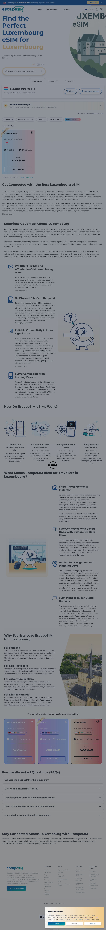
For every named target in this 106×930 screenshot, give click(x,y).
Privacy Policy (78, 919)
